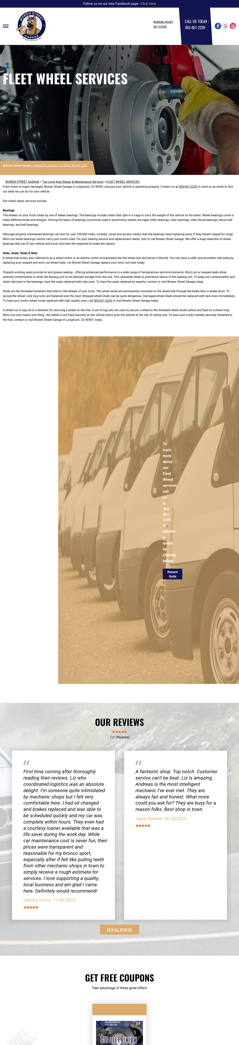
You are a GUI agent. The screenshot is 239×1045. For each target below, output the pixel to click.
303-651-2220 (195, 27)
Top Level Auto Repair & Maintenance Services (73, 182)
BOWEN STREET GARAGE (22, 182)
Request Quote (172, 574)
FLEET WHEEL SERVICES (122, 182)
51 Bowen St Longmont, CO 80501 (51, 165)
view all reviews (119, 929)
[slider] (119, 731)
